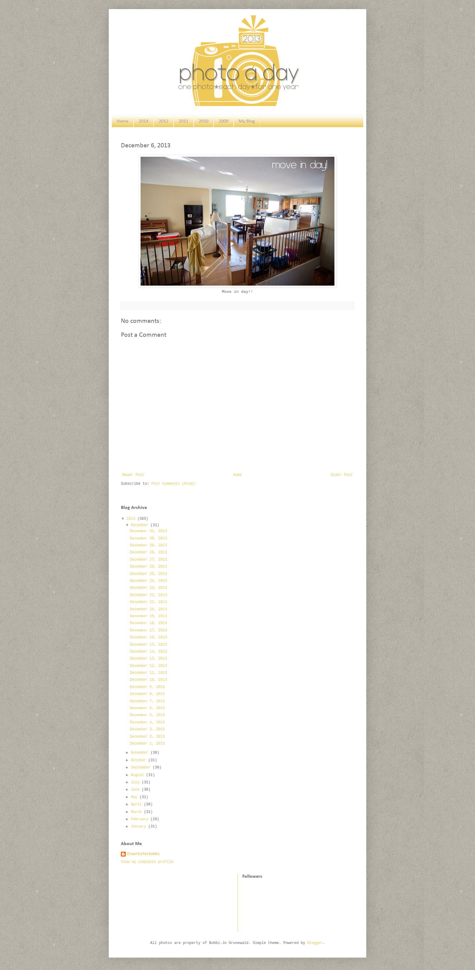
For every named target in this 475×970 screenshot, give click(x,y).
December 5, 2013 (147, 715)
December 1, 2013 (147, 744)
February (141, 819)
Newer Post (133, 475)
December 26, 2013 (148, 567)
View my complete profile (147, 862)
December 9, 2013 (147, 687)
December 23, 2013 (148, 588)
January (139, 826)
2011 (183, 121)
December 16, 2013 (148, 637)
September (142, 767)
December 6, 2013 (147, 708)
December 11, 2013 (148, 673)
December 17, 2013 (148, 630)
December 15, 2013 (148, 645)
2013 (132, 519)
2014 (143, 121)
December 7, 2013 (147, 701)
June (136, 790)
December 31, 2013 (148, 531)
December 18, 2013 (148, 623)
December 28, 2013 (148, 552)
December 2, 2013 (147, 737)
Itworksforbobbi (143, 854)
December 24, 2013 (148, 581)
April (137, 804)
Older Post (342, 475)
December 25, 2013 (148, 574)
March (137, 812)
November (141, 753)
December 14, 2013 (148, 652)
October (139, 760)
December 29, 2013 (148, 545)
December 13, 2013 (148, 659)
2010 (203, 121)
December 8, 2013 (147, 694)
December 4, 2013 (147, 722)
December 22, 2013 (148, 595)
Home (122, 121)
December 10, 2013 (148, 680)
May (135, 797)
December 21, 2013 (148, 602)
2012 (163, 121)
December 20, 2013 (148, 609)
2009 (223, 121)
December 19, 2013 (148, 616)
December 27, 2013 (148, 560)
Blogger (314, 943)
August (138, 775)
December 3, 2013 (147, 729)
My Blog (247, 121)
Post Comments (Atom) (173, 484)
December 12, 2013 (148, 666)
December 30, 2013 (148, 538)
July (136, 782)
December (141, 525)
